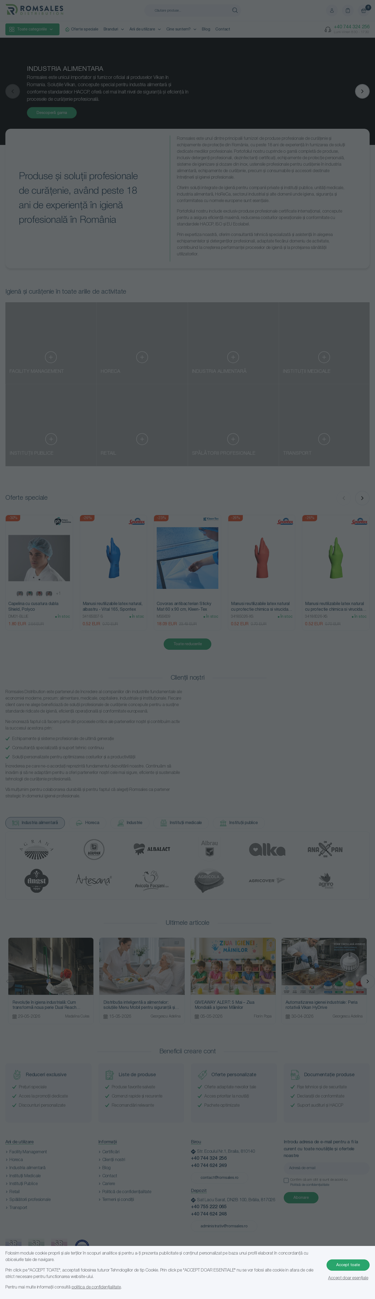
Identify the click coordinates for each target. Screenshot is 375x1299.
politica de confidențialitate (96, 1287)
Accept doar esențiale (348, 1278)
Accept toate (348, 1265)
